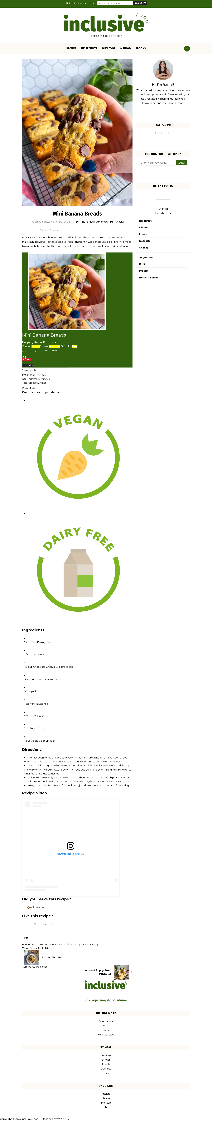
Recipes (71, 48)
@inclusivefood (36, 907)
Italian (106, 1098)
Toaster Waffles (52, 957)
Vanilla (87, 944)
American (102, 221)
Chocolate (52, 944)
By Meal (163, 208)
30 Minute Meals (85, 221)
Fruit (111, 221)
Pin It (41, 948)
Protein (144, 271)
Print (47, 948)
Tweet (26, 948)
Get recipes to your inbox (80, 3)
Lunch (143, 234)
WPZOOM (63, 1119)
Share (33, 948)
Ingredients (89, 48)
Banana (26, 944)
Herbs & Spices (148, 277)
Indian (106, 1093)
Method (125, 48)
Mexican (106, 1102)
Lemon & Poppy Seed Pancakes (97, 972)
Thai (106, 1107)
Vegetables (146, 257)
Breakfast (145, 220)
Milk (68, 944)
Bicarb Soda (39, 944)
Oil (73, 944)
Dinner (143, 227)
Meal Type (108, 48)
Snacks (119, 221)
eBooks (141, 48)
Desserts (144, 241)
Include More (163, 213)
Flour (62, 944)
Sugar (78, 944)
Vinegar (95, 944)
